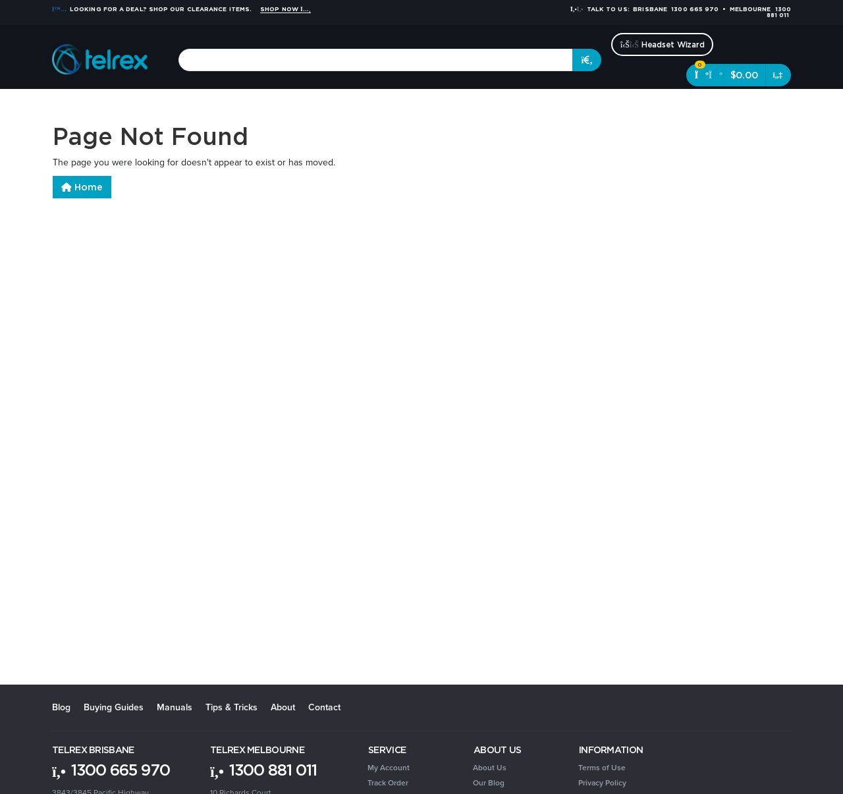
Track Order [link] (387, 783)
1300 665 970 (111, 769)
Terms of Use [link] (602, 768)
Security (504, 105)
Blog (61, 707)
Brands (707, 105)
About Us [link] (489, 768)
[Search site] (586, 60)
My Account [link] (388, 768)
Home (82, 187)
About (283, 707)
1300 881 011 (263, 769)
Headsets (168, 105)
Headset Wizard (662, 44)
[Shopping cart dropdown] (778, 75)
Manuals (174, 707)
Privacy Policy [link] (602, 783)
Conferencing (229, 105)
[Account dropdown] (765, 105)
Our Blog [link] (488, 783)
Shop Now (285, 9)
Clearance (659, 105)
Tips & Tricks (231, 707)
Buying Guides (114, 707)
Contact (324, 707)
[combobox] (375, 60)
